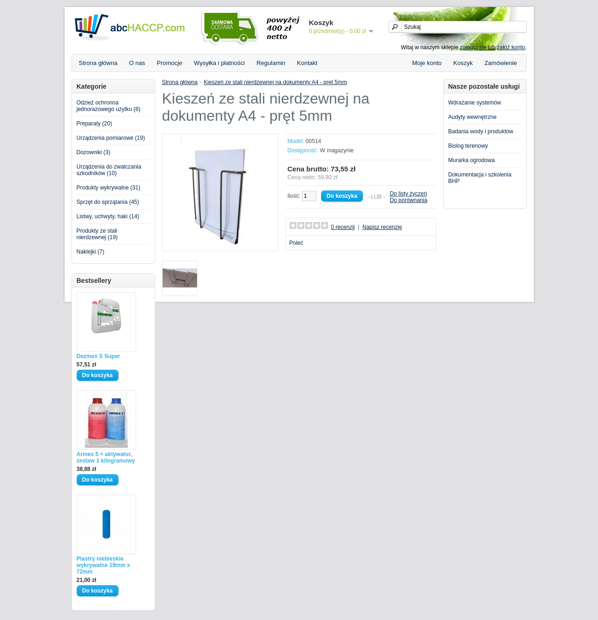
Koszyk (463, 62)
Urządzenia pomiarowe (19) (111, 138)
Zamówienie (500, 62)
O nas (137, 62)
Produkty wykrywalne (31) (108, 187)
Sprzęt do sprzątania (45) (108, 202)
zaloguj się (473, 47)
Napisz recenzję (382, 227)
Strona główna (98, 62)
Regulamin (270, 62)
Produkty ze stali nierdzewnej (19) (97, 234)
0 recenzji (343, 227)
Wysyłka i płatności (219, 62)
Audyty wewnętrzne (472, 117)
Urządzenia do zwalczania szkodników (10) (109, 169)
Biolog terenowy (468, 146)
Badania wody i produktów (480, 131)
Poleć (296, 243)
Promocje (169, 62)
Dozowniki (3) (94, 152)
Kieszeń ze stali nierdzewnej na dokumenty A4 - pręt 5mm (275, 82)
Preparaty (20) (94, 123)
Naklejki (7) (91, 251)
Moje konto (427, 62)
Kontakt (307, 62)
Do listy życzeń (408, 193)
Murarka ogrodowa (471, 160)
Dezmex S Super (98, 356)
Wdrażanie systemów (474, 102)
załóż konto (511, 47)
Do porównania (408, 200)
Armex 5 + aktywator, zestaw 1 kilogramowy (106, 457)
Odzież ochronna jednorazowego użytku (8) (108, 105)
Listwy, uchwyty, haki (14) (108, 216)
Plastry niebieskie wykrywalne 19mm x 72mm (103, 565)
